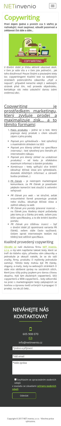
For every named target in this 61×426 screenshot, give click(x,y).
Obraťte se (10, 246)
